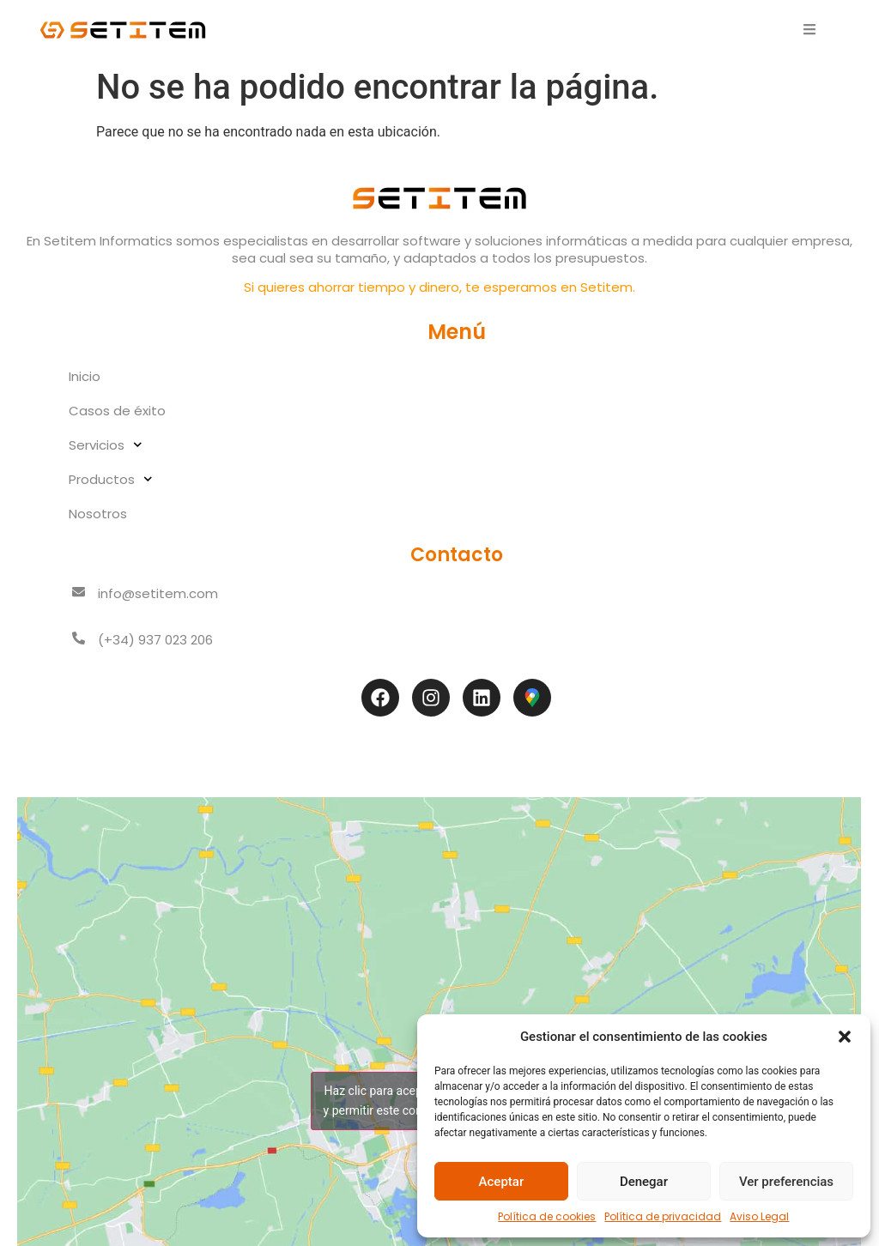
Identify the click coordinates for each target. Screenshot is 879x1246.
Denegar (644, 1181)
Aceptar (501, 1181)
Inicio (84, 376)
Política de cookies (547, 1216)
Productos (111, 479)
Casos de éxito (117, 411)
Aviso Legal (759, 1216)
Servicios (105, 445)
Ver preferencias (786, 1181)
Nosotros (98, 514)
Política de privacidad (662, 1216)
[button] (844, 1036)
